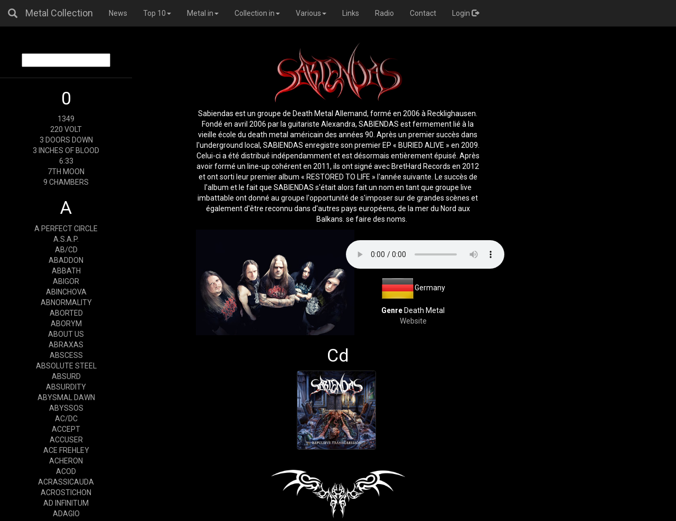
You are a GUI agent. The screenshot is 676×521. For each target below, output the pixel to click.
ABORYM (66, 323)
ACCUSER (66, 439)
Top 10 (157, 13)
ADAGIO (66, 513)
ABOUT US (66, 334)
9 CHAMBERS (66, 182)
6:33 (66, 161)
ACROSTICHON (66, 492)
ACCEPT (66, 429)
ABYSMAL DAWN (66, 397)
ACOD (66, 471)
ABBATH (66, 271)
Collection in (257, 13)
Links (350, 13)
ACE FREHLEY (66, 450)
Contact (423, 13)
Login (465, 13)
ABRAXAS (66, 344)
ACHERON (66, 461)
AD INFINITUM (66, 503)
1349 (66, 119)
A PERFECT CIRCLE (66, 228)
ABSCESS (66, 355)
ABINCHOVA (66, 292)
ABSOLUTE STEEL (66, 366)
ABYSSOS (66, 408)
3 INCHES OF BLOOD (66, 150)
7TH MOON (66, 171)
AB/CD (66, 249)
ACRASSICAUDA (66, 482)
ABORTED (66, 313)
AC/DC (66, 418)
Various (311, 13)
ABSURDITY (66, 387)
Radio (384, 13)
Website (413, 321)
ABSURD (66, 376)
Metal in (203, 13)
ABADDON (66, 260)
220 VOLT (66, 129)
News (118, 13)
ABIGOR (66, 281)
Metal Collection (59, 12)
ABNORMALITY (66, 302)
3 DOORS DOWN (66, 140)
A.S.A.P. (66, 239)
